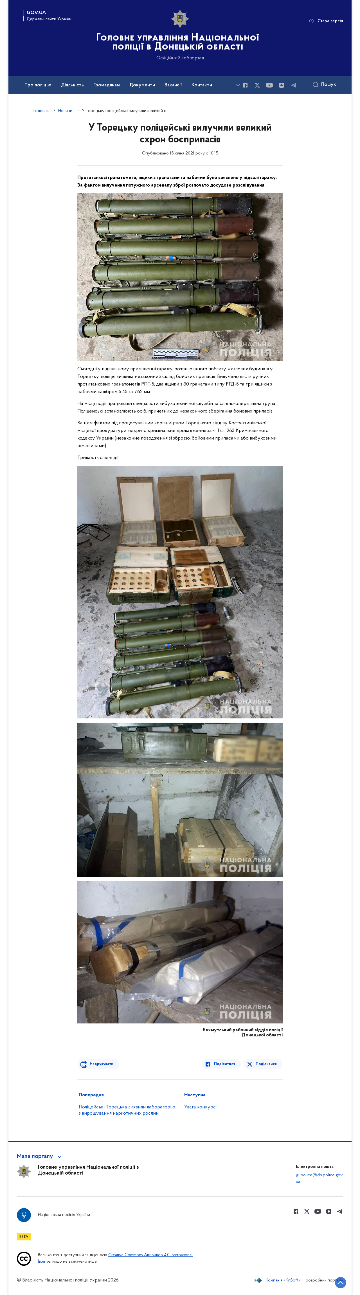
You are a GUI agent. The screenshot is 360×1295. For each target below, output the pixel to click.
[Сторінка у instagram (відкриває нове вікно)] (281, 85)
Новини (65, 111)
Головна (41, 111)
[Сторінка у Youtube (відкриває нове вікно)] (269, 85)
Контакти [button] (202, 85)
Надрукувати (100, 1064)
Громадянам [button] (106, 85)
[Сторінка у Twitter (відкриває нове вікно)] (257, 85)
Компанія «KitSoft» (283, 1280)
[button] (40, 1156)
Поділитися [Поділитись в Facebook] (225, 1064)
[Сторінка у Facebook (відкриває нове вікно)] (245, 85)
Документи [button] (142, 85)
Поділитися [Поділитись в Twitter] (266, 1064)
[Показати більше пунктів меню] (237, 85)
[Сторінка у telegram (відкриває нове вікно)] (293, 85)
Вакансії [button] (173, 85)
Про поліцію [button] (37, 85)
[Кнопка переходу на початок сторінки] (339, 1282)
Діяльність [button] (72, 85)
